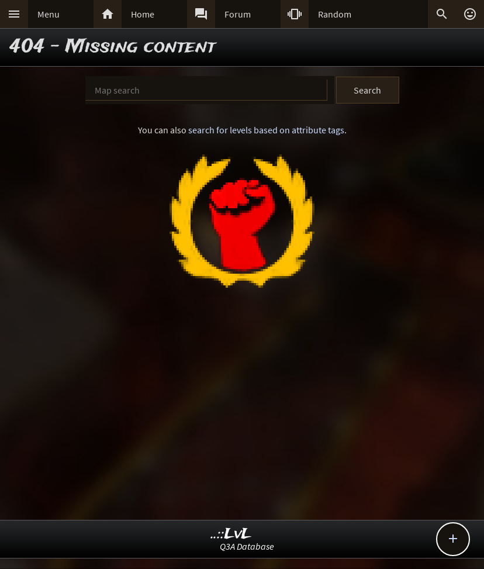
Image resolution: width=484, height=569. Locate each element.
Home (142, 14)
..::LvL (231, 534)
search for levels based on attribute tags (266, 130)
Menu (48, 14)
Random (334, 14)
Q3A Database (247, 546)
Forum (237, 14)
